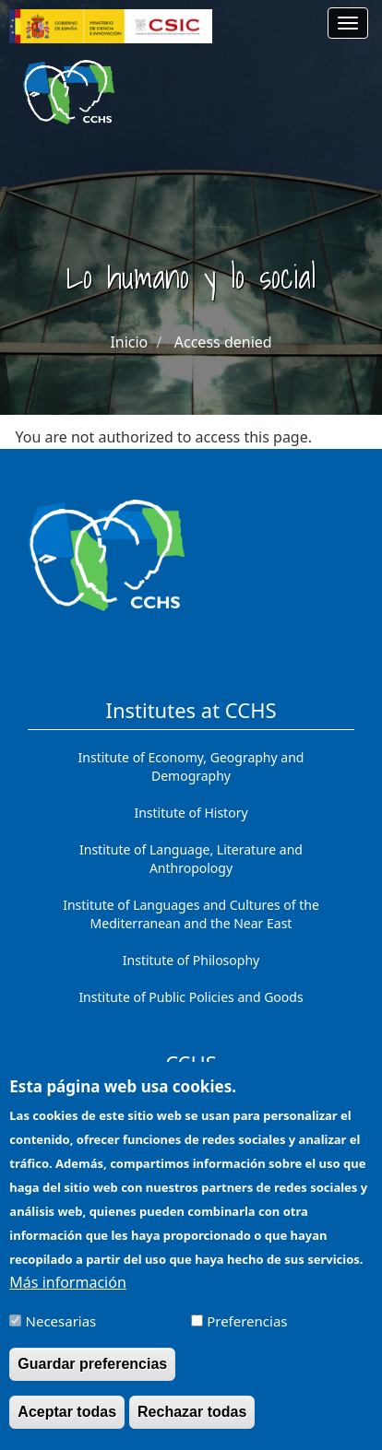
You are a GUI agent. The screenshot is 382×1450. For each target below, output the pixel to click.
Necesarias (61, 1335)
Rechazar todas (191, 1426)
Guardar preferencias (92, 1378)
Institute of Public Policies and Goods (190, 997)
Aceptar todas (67, 1426)
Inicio (129, 342)
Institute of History (190, 812)
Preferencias (247, 1335)
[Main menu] (348, 23)
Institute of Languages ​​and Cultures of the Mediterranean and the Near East (191, 914)
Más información (67, 1297)
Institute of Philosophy (191, 960)
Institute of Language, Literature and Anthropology (191, 859)
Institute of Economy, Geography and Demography (191, 766)
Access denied (223, 342)
